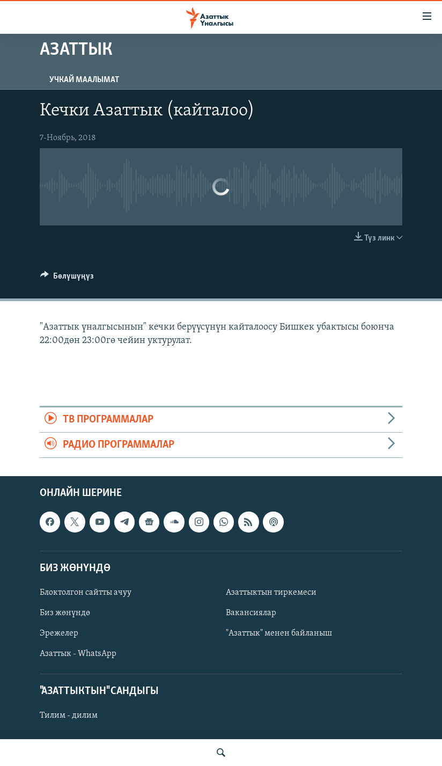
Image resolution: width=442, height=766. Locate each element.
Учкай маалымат (84, 80)
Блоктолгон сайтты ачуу (85, 592)
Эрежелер (59, 633)
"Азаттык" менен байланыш (279, 633)
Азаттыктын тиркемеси (271, 592)
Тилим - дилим (69, 716)
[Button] (67, 278)
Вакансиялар (251, 613)
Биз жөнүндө (65, 613)
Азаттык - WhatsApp (78, 654)
